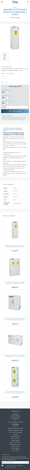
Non (5, 91)
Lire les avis (3, 78)
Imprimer (4, 82)
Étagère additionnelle (7, 90)
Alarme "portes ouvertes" (8, 101)
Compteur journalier (7, 95)
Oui (9, 91)
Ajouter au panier (15, 111)
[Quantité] (17, 107)
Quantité (4, 107)
